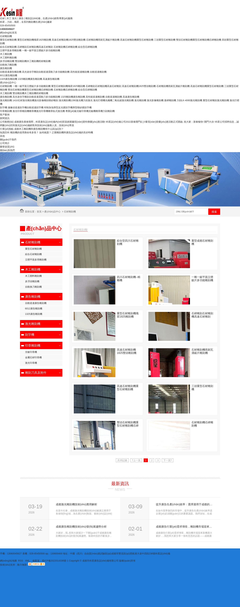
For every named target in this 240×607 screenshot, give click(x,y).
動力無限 (22, 564)
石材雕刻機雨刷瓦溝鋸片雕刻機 (102, 39)
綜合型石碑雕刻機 (87, 47)
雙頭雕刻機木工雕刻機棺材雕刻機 (33, 61)
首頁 (39, 211)
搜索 (214, 211)
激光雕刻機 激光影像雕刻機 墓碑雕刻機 (155, 100)
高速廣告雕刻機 (51, 79)
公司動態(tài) (7, 121)
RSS (21, 560)
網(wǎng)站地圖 (8, 560)
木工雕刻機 (6, 54)
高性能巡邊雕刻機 (79, 71)
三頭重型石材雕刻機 (164, 39)
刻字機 (3, 107)
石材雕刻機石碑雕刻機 (65, 47)
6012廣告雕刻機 (8, 75)
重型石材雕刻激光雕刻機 (216, 100)
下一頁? (167, 460)
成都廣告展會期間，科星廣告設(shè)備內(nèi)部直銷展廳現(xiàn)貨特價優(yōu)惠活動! (59, 121)
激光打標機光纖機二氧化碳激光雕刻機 (113, 100)
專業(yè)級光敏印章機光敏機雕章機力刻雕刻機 (90, 111)
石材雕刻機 (6, 36)
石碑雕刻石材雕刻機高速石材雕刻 (35, 47)
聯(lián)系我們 (7, 150)
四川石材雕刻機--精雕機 (128, 279)
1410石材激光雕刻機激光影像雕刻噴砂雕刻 (35, 100)
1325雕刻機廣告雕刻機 (30, 79)
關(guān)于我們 (8, 139)
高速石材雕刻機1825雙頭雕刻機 (68, 39)
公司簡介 (4, 143)
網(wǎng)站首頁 (8, 32)
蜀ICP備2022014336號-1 (55, 560)
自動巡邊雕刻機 (98, 71)
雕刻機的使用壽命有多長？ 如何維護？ (30, 132)
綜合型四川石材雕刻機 (128, 242)
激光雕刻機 (6, 100)
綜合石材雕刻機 (8, 47)
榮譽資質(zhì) (7, 146)
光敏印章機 (31, 352)
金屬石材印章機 (33, 357)
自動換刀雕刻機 (8, 64)
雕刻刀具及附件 (35, 372)
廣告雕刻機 (6, 68)
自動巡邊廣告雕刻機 (10, 71)
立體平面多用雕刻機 (10, 50)
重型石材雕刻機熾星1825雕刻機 (34, 39)
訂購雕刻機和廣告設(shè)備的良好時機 (72, 132)
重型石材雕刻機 (8, 39)
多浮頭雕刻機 (7, 61)
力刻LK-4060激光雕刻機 (189, 100)
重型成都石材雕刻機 (202, 242)
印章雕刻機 (6, 111)
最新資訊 (120, 483)
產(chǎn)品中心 (8, 82)
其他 (2, 136)
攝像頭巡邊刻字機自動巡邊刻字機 (25, 107)
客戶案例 (4, 114)
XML (27, 560)
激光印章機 (31, 362)
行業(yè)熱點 (7, 129)
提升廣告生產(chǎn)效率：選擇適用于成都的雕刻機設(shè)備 (184, 504)
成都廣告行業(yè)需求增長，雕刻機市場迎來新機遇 (184, 526)
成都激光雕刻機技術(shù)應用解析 (76, 504)
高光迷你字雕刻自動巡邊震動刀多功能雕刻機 (46, 71)
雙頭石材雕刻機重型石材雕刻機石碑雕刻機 (198, 39)
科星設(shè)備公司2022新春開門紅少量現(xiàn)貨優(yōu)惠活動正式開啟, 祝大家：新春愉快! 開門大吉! (160, 121)
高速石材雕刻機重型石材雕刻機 (136, 39)
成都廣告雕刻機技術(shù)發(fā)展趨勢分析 (81, 526)
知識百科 (4, 132)
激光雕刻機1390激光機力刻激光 (76, 100)
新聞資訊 (4, 118)
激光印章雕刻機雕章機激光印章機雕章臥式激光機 (39, 111)
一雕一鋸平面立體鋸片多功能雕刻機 (41, 50)
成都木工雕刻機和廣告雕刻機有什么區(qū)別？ (39, 129)
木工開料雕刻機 (8, 57)
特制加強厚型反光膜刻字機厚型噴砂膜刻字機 (68, 107)
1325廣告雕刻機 (8, 79)
